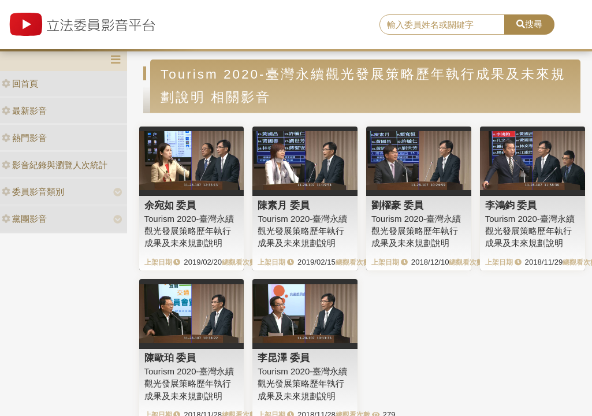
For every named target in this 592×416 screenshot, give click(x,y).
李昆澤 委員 (284, 357)
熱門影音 (24, 138)
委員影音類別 (33, 191)
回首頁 (20, 83)
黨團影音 (24, 219)
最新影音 (24, 111)
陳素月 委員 (284, 205)
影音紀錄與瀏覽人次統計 (54, 165)
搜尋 (529, 24)
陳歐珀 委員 (170, 357)
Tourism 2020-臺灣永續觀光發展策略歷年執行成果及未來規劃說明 (189, 231)
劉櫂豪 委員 (397, 205)
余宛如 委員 (170, 205)
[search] (442, 24)
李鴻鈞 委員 (511, 205)
